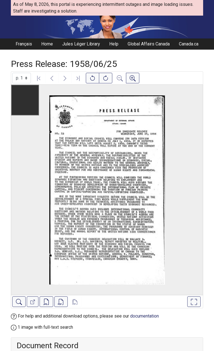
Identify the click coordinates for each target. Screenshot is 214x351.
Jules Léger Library (81, 44)
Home (47, 44)
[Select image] (21, 78)
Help (113, 44)
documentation (144, 316)
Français (24, 44)
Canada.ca (188, 44)
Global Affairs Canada (149, 44)
